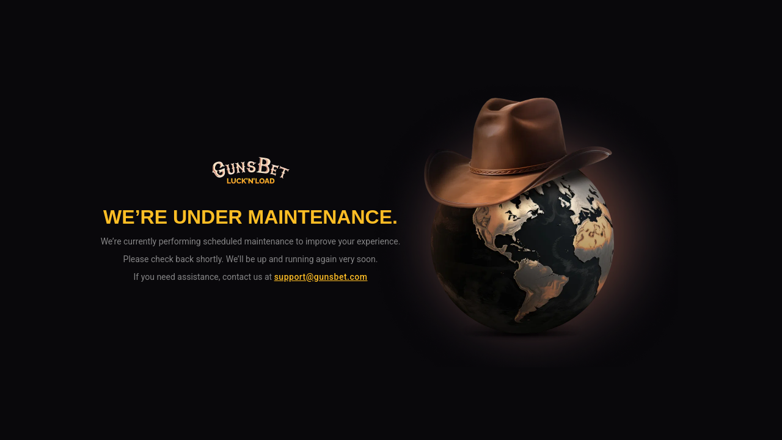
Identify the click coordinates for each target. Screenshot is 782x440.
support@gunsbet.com (321, 277)
